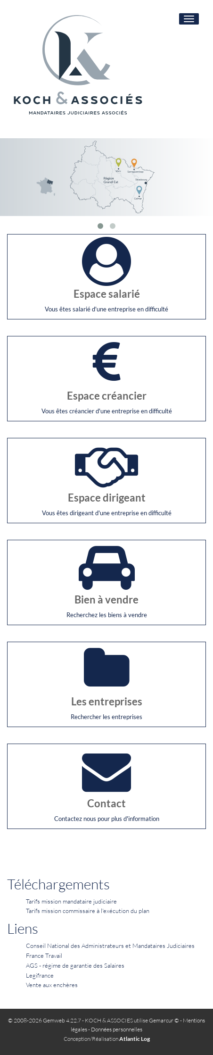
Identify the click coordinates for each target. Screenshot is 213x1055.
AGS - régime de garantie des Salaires (75, 965)
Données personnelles (116, 1029)
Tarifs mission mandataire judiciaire (71, 901)
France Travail (44, 955)
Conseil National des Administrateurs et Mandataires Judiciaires (110, 945)
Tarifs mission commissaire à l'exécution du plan (87, 910)
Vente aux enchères (52, 984)
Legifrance (40, 975)
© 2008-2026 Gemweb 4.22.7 (44, 1020)
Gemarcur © (164, 1020)
